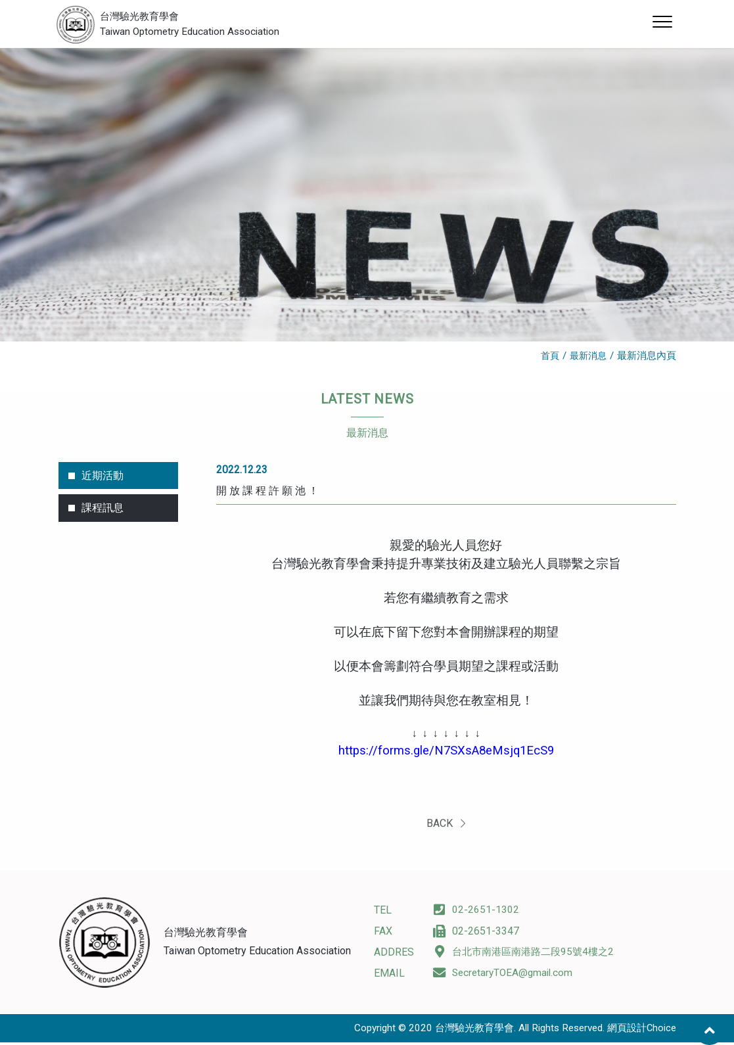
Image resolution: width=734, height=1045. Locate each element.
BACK (445, 833)
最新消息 (587, 359)
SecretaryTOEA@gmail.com (505, 976)
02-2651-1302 (476, 913)
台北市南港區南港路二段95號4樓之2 (528, 955)
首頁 (547, 359)
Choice (661, 1031)
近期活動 (102, 479)
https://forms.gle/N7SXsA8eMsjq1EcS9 (446, 754)
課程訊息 (102, 512)
